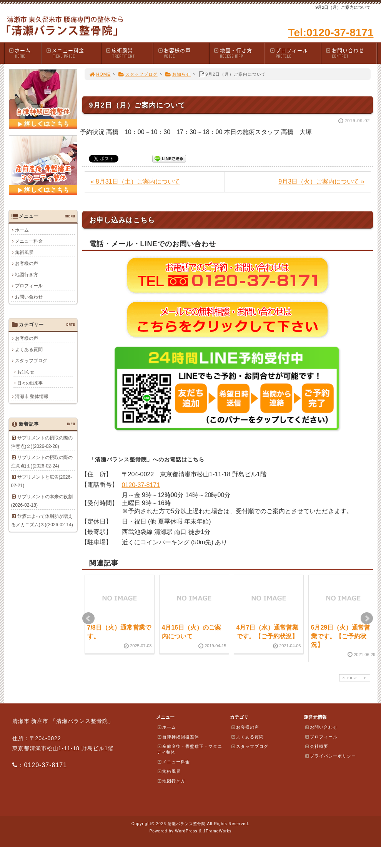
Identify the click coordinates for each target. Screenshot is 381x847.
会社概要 (316, 746)
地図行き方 (26, 274)
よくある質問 (29, 349)
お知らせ (178, 74)
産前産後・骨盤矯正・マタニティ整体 (189, 749)
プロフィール (295, 52)
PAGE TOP (353, 677)
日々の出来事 (30, 383)
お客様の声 (183, 52)
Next (367, 618)
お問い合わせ (351, 52)
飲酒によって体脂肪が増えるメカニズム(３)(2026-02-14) (42, 520)
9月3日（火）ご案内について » (321, 181)
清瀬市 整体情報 (31, 396)
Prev (88, 618)
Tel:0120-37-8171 (330, 32)
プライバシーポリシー (330, 756)
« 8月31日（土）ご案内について (135, 181)
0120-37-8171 (141, 485)
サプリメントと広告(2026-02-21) (41, 481)
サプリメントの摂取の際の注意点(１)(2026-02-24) (42, 462)
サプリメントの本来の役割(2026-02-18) (42, 501)
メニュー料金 (73, 52)
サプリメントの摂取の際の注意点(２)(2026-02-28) (42, 442)
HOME (100, 74)
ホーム (24, 52)
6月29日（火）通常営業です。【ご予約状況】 (341, 636)
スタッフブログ (138, 74)
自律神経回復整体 (178, 736)
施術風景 (129, 52)
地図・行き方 (239, 52)
